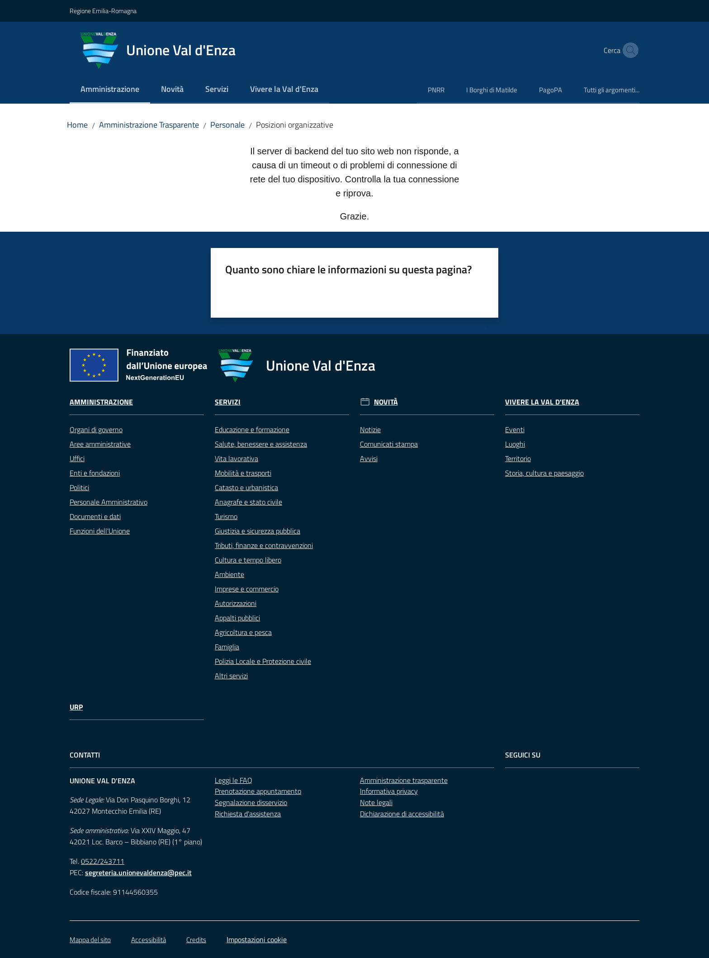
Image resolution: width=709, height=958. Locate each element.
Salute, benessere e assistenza (261, 443)
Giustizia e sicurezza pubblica (257, 530)
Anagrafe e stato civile (248, 501)
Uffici (77, 458)
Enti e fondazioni (95, 472)
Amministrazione (101, 402)
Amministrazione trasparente (404, 780)
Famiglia (227, 646)
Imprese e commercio (247, 588)
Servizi (228, 402)
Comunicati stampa (389, 443)
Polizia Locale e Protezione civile (263, 661)
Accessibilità (148, 939)
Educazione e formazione (252, 429)
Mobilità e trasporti (243, 472)
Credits (196, 939)
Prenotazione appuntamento (258, 791)
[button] (628, 50)
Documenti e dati (95, 516)
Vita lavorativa (236, 458)
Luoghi (515, 443)
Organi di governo (96, 429)
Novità (386, 402)
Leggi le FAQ (233, 780)
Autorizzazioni (235, 603)
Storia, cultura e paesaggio (544, 472)
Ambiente (229, 574)
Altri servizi (231, 675)
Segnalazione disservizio (251, 802)
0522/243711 (102, 861)
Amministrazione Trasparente (149, 125)
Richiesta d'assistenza (248, 813)
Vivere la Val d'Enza (542, 402)
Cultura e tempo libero (248, 559)
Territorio (518, 458)
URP (76, 707)
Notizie (370, 429)
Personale (227, 125)
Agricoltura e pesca (243, 632)
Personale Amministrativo (108, 501)
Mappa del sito (90, 939)
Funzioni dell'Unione (100, 530)
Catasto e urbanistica (246, 487)
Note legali (376, 802)
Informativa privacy (389, 791)
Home (77, 125)
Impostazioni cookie (257, 939)
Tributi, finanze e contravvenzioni (264, 545)
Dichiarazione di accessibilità (402, 813)
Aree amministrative (100, 443)
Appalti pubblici (237, 617)
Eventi (515, 429)
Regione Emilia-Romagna (103, 10)
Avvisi (369, 458)
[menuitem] (110, 90)
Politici (79, 487)
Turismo (226, 516)
